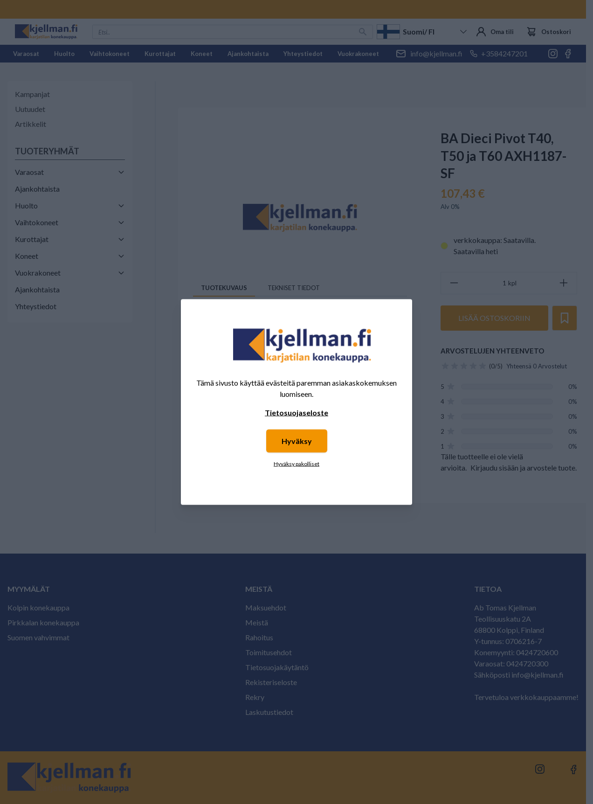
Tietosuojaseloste (296, 412)
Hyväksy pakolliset (296, 463)
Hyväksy (297, 441)
